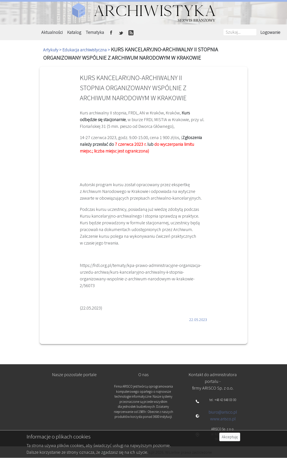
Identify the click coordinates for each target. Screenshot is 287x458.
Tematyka (95, 32)
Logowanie (270, 32)
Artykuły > (52, 49)
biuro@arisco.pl (223, 412)
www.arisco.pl (223, 418)
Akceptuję (230, 436)
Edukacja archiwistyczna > (86, 49)
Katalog (74, 32)
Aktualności (52, 32)
